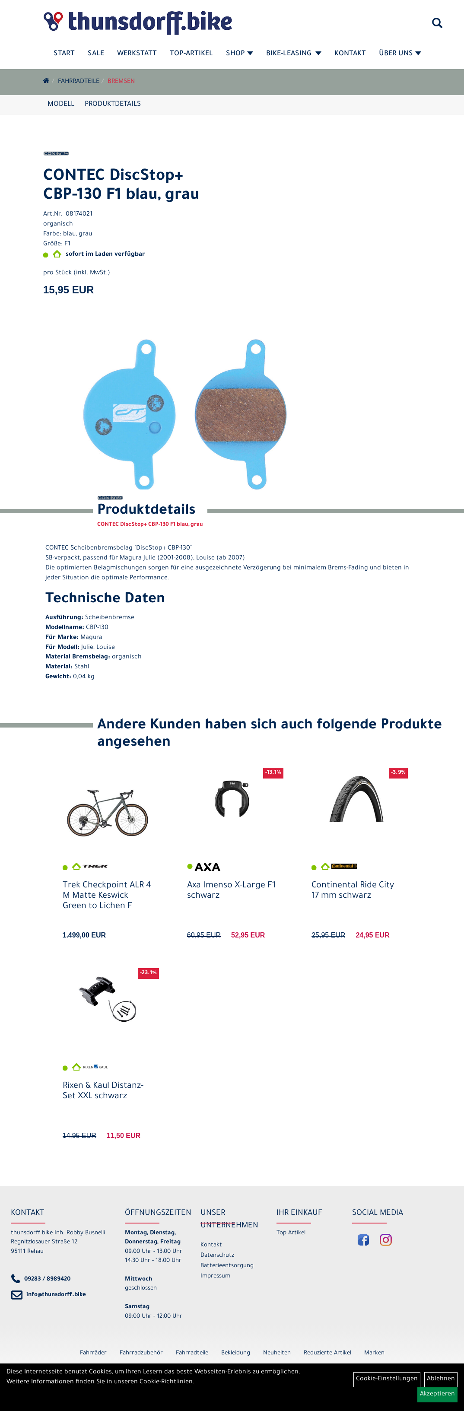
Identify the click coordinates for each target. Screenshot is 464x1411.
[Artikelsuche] (437, 26)
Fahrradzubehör (141, 1353)
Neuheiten (277, 1353)
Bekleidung (235, 1353)
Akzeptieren (437, 1394)
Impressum (215, 1276)
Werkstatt (137, 54)
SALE (96, 54)
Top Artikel (290, 1233)
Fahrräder (93, 1353)
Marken (374, 1353)
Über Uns (400, 54)
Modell (61, 104)
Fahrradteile (78, 82)
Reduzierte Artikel (327, 1353)
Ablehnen (441, 1379)
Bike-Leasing (293, 54)
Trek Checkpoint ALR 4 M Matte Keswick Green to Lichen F (107, 896)
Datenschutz (217, 1255)
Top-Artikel (191, 54)
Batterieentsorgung (227, 1266)
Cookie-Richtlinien (166, 1382)
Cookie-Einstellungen (387, 1379)
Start (64, 54)
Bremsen (121, 82)
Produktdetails (113, 104)
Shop (239, 54)
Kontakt (350, 54)
